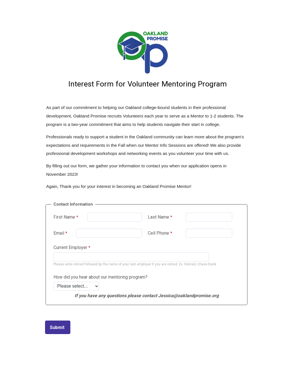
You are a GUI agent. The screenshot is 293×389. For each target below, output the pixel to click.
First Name (64, 217)
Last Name (158, 217)
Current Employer (70, 247)
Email (58, 233)
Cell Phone (158, 233)
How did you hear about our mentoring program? (100, 277)
